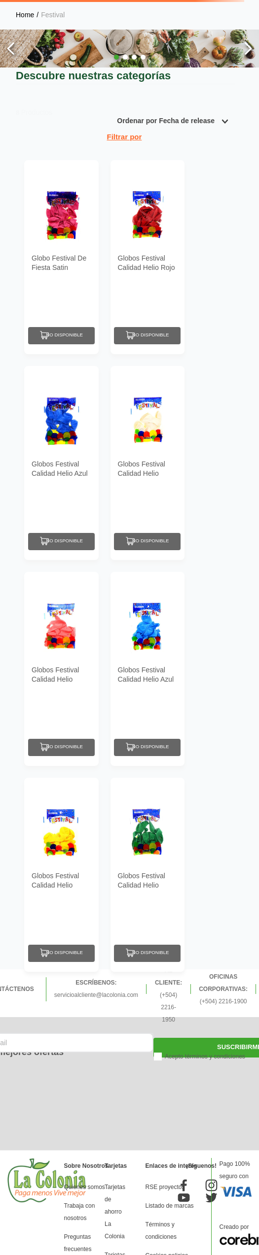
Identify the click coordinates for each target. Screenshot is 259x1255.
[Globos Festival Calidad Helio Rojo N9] (148, 257)
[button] (116, 57)
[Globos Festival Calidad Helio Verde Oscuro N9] (148, 875)
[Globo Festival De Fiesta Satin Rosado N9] (61, 257)
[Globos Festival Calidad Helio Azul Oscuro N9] (61, 463)
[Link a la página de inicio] (25, 15)
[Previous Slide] (11, 48)
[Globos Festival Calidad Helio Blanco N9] (148, 463)
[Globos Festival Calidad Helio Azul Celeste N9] (148, 669)
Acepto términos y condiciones (205, 1056)
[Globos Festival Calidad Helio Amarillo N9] (61, 875)
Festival (53, 15)
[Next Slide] (248, 48)
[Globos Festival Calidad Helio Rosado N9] (61, 669)
